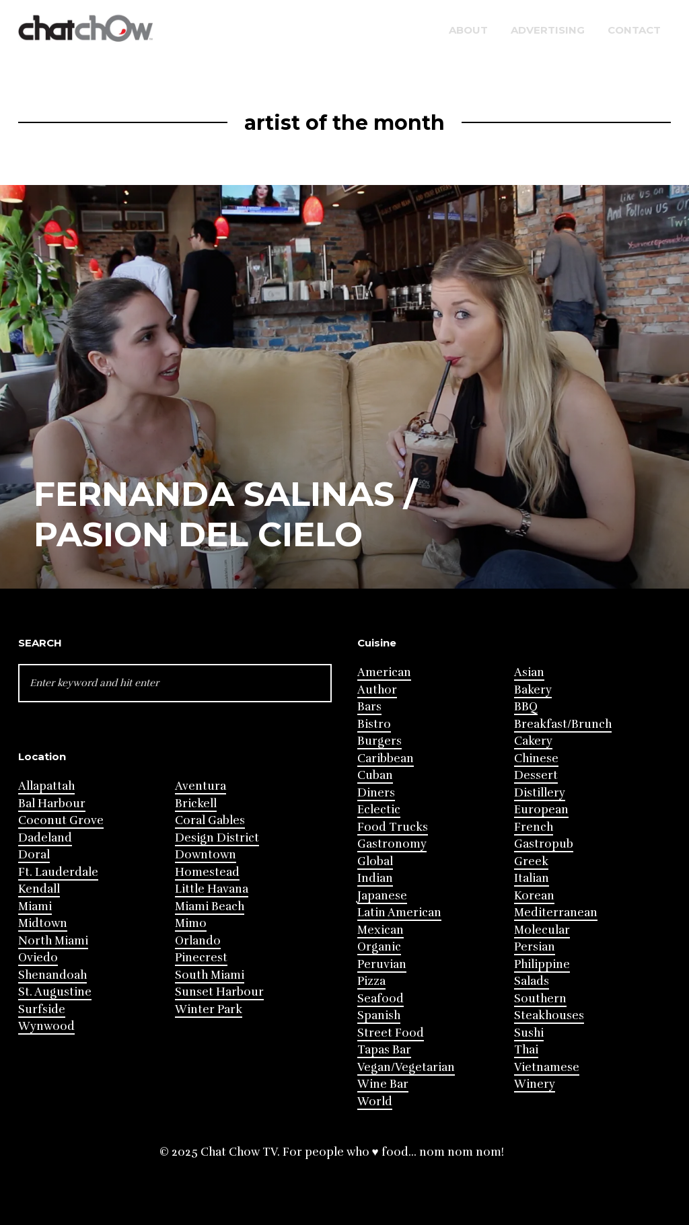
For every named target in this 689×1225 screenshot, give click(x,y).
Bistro (374, 724)
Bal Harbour (51, 803)
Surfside (41, 1009)
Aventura (200, 786)
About (468, 30)
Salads (531, 981)
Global (375, 861)
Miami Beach (209, 906)
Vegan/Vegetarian (406, 1067)
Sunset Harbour (219, 992)
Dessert (536, 775)
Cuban (375, 775)
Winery (534, 1084)
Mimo (191, 923)
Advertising (548, 30)
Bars (369, 707)
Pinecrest (201, 958)
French (533, 827)
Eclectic (378, 810)
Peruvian (381, 964)
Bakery (533, 690)
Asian (529, 672)
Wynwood (46, 1026)
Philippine (542, 964)
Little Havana (211, 889)
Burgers (379, 741)
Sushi (529, 1033)
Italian (531, 878)
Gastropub (543, 844)
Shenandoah (52, 975)
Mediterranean (555, 912)
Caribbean (385, 758)
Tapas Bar (384, 1050)
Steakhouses (549, 1015)
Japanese (382, 896)
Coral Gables (210, 820)
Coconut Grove (61, 820)
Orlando (198, 941)
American (384, 672)
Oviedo (38, 958)
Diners (376, 793)
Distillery (539, 793)
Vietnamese (546, 1067)
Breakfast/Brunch (563, 724)
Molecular (542, 930)
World (374, 1101)
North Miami (53, 941)
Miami (35, 906)
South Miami (209, 975)
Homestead (207, 872)
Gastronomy (392, 844)
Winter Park (208, 1009)
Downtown (205, 855)
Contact (634, 30)
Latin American (399, 912)
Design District (217, 838)
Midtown (42, 923)
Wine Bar (382, 1084)
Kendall (39, 889)
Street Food (390, 1033)
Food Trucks (392, 827)
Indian (375, 878)
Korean (534, 896)
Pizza (371, 981)
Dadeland (45, 838)
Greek (531, 861)
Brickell (196, 803)
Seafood (380, 999)
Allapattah (46, 786)
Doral (34, 855)
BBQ (526, 707)
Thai (526, 1050)
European (541, 810)
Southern (540, 999)
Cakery (533, 741)
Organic (379, 947)
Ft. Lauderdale (58, 872)
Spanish (378, 1015)
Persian (534, 947)
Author (377, 690)
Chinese (536, 758)
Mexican (380, 930)
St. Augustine (55, 992)
